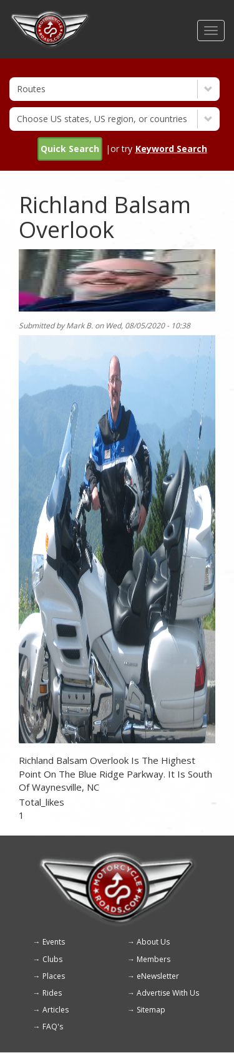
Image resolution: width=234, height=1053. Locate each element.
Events (53, 941)
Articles (55, 1009)
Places (53, 976)
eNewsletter (158, 976)
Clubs (52, 959)
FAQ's (52, 1026)
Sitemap (151, 1009)
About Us (153, 941)
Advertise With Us (168, 993)
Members (153, 959)
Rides (52, 993)
